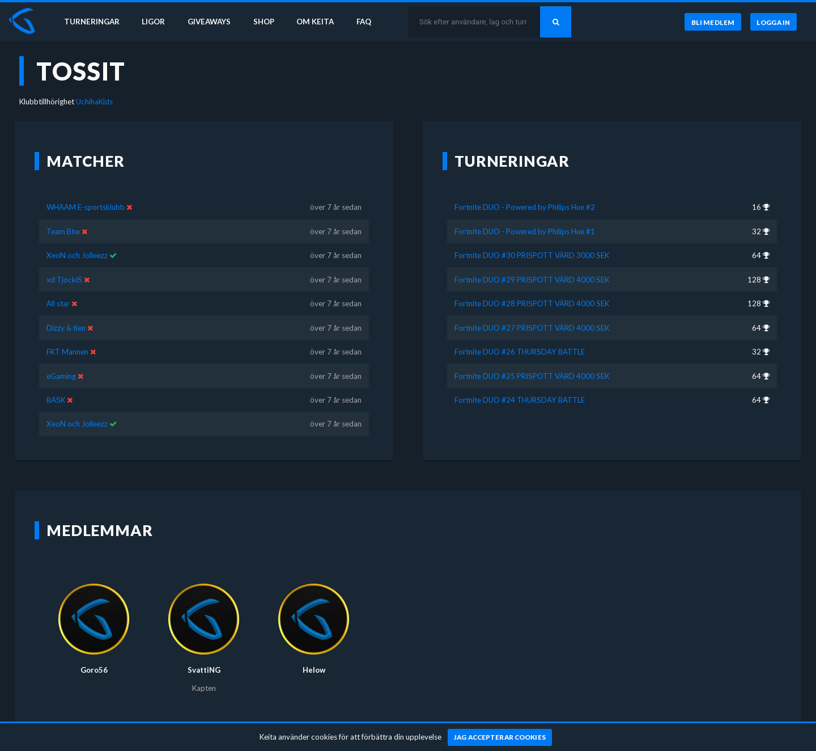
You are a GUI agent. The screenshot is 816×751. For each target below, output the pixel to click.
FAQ (363, 21)
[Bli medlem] (713, 22)
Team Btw (63, 231)
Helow (314, 669)
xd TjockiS (64, 279)
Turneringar (92, 21)
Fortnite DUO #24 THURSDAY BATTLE (519, 399)
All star (58, 303)
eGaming (61, 376)
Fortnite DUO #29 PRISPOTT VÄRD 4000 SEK (531, 279)
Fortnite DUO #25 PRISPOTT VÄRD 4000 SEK (531, 376)
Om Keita (315, 21)
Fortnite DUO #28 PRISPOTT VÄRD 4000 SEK (531, 303)
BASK (56, 399)
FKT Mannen (67, 351)
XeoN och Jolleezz (77, 255)
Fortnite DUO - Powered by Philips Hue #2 (524, 207)
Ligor (153, 21)
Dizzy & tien (66, 327)
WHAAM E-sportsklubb (85, 207)
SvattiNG (204, 669)
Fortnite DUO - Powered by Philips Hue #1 (524, 231)
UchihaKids (94, 101)
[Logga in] (773, 22)
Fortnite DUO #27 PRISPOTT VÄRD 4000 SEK (531, 327)
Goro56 (94, 669)
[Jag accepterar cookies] (500, 737)
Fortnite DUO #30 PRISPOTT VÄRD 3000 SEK (531, 255)
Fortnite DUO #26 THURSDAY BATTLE (519, 351)
